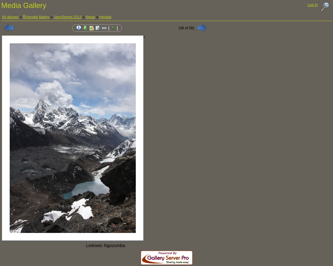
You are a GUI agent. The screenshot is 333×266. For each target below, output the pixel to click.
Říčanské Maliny (36, 17)
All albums (10, 17)
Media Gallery (23, 5)
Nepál (90, 17)
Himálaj (105, 17)
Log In (313, 5)
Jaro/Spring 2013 (67, 17)
